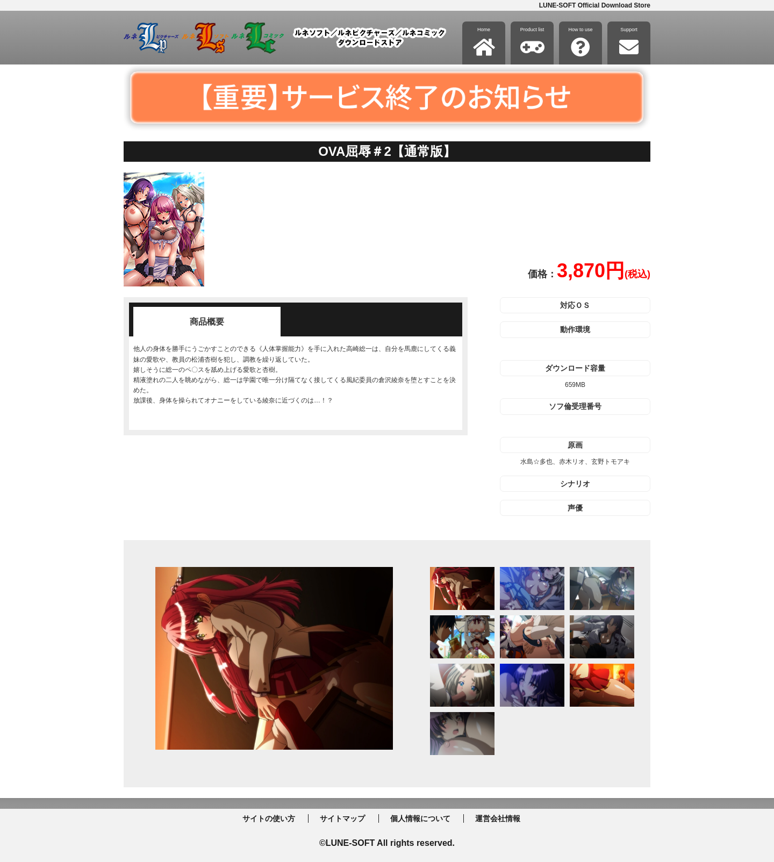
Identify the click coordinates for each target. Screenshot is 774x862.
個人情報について (420, 818)
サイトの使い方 (268, 818)
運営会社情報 (497, 818)
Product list (532, 42)
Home (484, 42)
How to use (580, 42)
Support (629, 42)
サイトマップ (342, 818)
